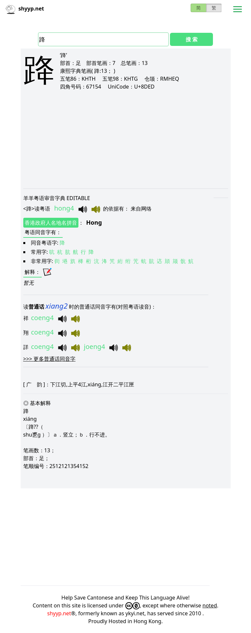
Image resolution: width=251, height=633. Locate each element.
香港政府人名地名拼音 (51, 222)
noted (209, 605)
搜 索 (192, 39)
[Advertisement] (125, 139)
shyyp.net (59, 613)
